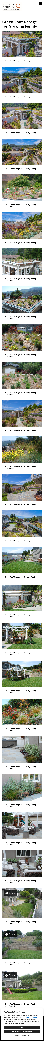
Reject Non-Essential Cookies (22, 1031)
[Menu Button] (41, 4)
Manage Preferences (22, 1035)
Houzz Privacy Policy (31, 1017)
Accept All (22, 1027)
